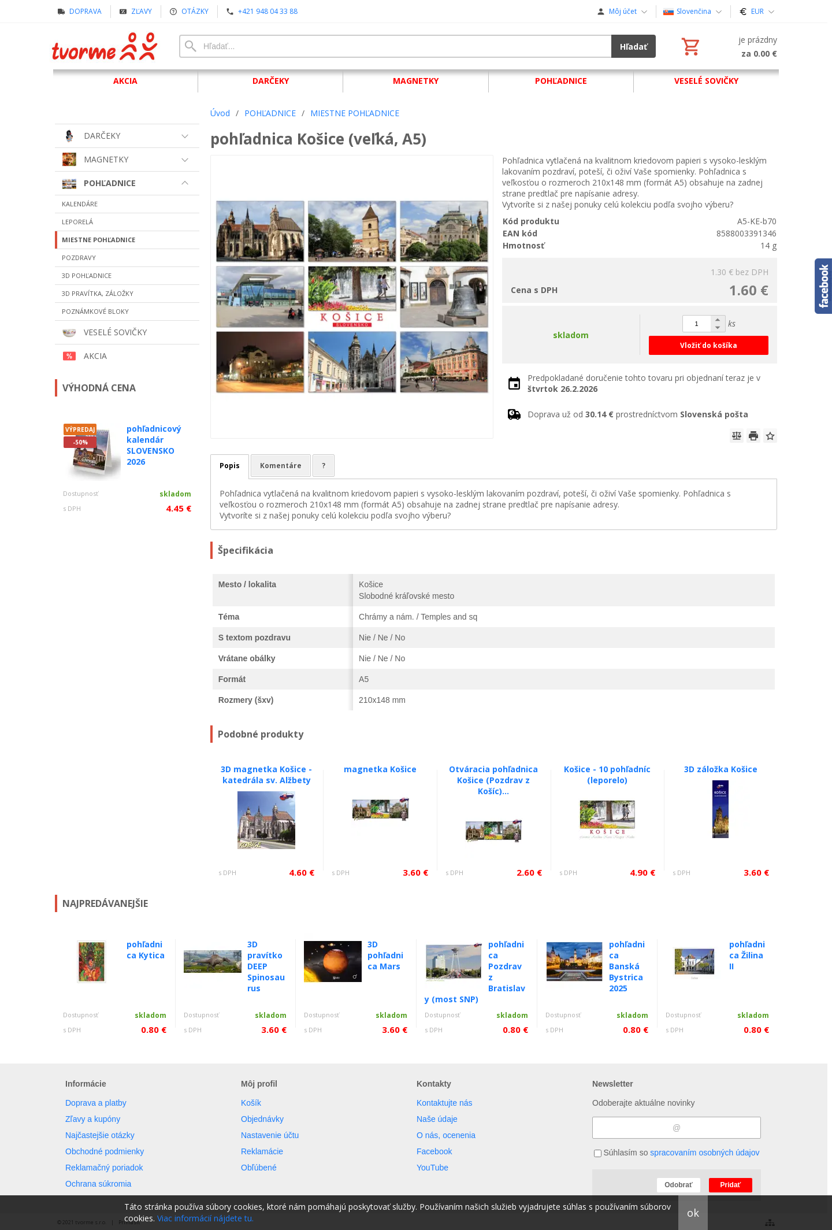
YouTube (432, 1167)
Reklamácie (262, 1151)
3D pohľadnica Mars (385, 955)
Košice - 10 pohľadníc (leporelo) (607, 775)
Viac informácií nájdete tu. (205, 1218)
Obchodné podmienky (104, 1151)
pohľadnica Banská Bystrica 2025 (627, 966)
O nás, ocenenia (446, 1135)
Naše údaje (437, 1119)
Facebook (434, 1151)
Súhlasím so (677, 1152)
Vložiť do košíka (708, 345)
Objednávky (262, 1119)
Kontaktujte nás (445, 1102)
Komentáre (281, 465)
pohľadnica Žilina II (747, 955)
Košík (251, 1102)
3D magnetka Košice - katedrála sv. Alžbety (266, 775)
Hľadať (633, 46)
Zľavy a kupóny (92, 1119)
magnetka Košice (380, 769)
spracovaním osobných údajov (704, 1152)
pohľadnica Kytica (146, 950)
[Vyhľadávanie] (395, 46)
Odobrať (678, 1185)
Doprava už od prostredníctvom (638, 414)
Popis (230, 465)
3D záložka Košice (720, 769)
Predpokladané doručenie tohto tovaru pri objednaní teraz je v (644, 383)
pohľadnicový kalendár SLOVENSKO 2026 (154, 445)
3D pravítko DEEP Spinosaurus (266, 966)
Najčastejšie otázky (100, 1135)
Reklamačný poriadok (104, 1167)
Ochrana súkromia (98, 1183)
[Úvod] (105, 46)
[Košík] (728, 46)
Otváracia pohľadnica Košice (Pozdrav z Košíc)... (493, 780)
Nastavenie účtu (270, 1135)
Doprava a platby (96, 1102)
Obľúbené (259, 1167)
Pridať (730, 1185)
